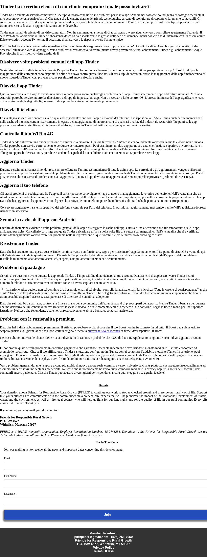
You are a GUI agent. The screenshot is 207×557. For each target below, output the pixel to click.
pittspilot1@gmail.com (91, 537)
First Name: (10, 476)
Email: (7, 458)
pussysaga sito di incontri (104, 331)
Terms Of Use (103, 551)
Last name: (10, 493)
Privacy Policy (103, 547)
